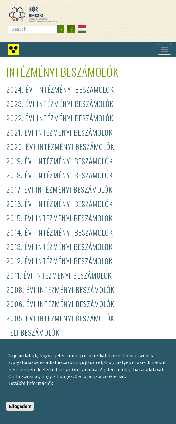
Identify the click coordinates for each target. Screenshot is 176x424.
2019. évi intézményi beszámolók (59, 160)
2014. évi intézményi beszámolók (59, 232)
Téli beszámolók (32, 332)
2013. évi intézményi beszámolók (59, 246)
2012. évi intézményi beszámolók (59, 260)
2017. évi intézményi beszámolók (59, 189)
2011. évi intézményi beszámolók (59, 275)
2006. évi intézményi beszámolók (60, 303)
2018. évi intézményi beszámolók (59, 175)
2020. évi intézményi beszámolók (60, 146)
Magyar (82, 29)
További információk (30, 388)
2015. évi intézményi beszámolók (59, 218)
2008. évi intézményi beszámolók (60, 289)
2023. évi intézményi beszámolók (60, 103)
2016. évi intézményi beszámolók (59, 203)
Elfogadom (20, 411)
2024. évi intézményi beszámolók (60, 89)
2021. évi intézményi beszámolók (59, 132)
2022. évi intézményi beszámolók (60, 117)
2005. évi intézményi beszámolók (60, 318)
